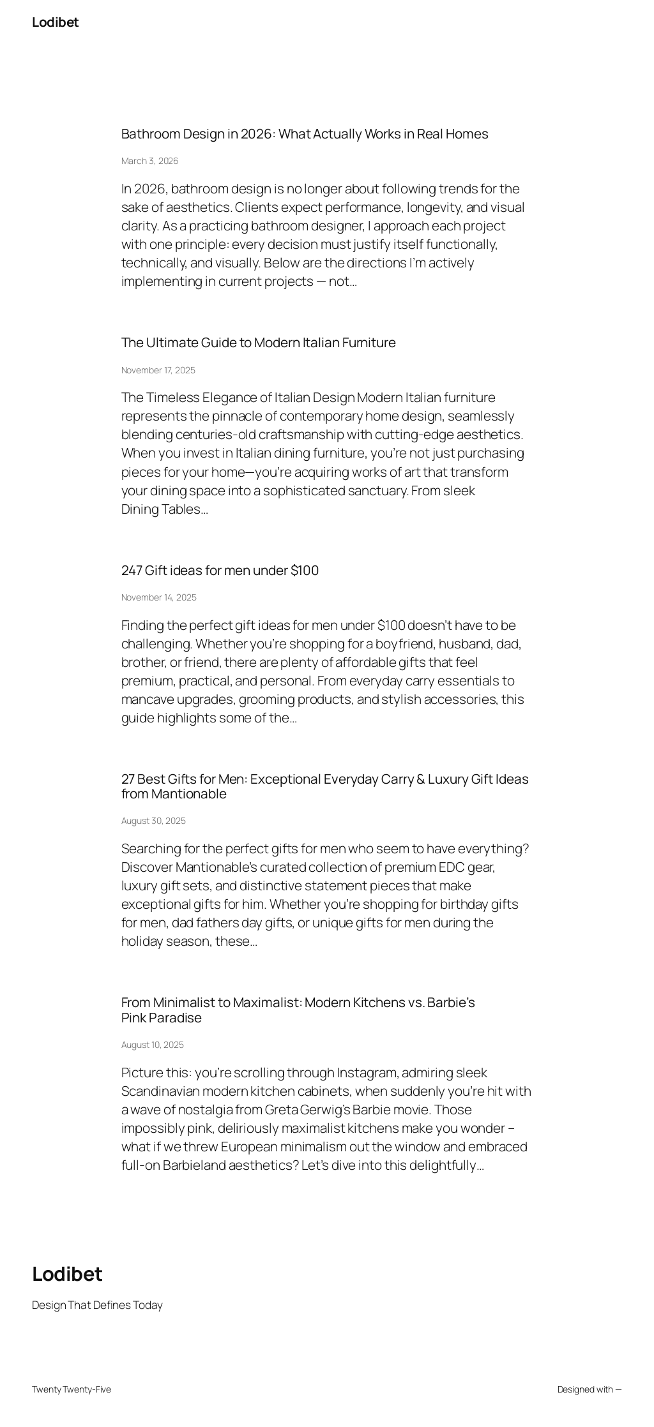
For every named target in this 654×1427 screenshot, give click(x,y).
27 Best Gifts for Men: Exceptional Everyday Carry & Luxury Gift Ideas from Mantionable (325, 787)
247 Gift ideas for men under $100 (220, 570)
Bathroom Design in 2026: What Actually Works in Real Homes (305, 133)
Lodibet (55, 22)
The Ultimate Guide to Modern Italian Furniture (258, 342)
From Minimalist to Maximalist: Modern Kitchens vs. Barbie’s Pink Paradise (298, 1010)
